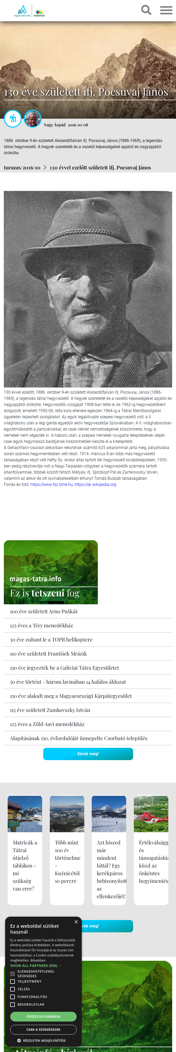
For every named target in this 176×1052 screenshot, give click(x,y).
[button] (43, 1040)
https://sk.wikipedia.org (95, 484)
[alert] (43, 982)
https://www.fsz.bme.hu (51, 484)
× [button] (76, 922)
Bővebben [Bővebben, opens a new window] (37, 960)
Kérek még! (88, 753)
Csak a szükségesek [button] (44, 1029)
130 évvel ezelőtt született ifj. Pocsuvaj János (100, 167)
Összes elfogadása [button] (43, 1016)
